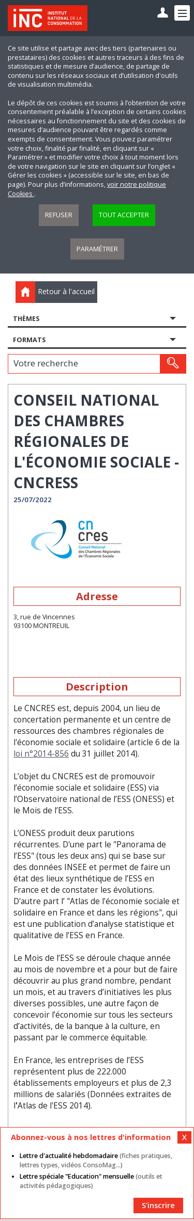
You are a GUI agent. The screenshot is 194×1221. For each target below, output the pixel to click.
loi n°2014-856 (41, 753)
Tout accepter (124, 215)
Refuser (58, 215)
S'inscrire (158, 1205)
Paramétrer (97, 249)
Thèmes (26, 318)
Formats (29, 339)
